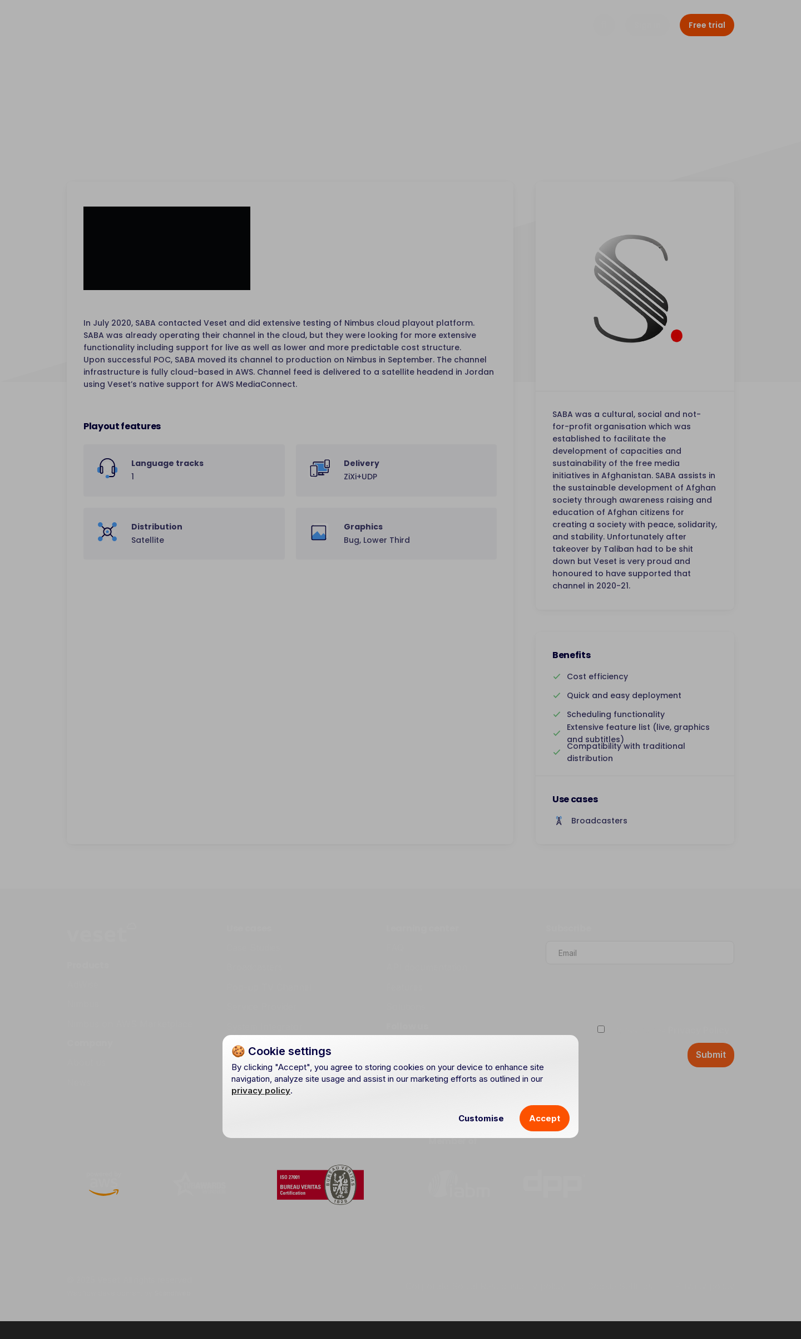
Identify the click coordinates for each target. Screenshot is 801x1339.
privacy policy (260, 1090)
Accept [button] (544, 1118)
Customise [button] (481, 1118)
